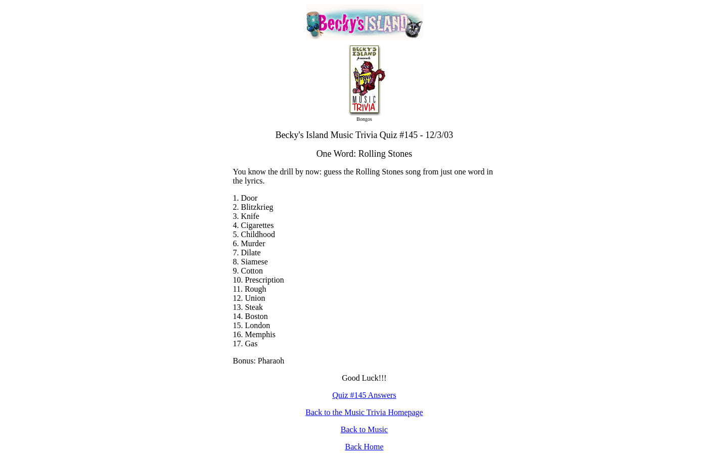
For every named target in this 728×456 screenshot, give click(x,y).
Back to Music (364, 429)
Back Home (364, 446)
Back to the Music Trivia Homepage (364, 412)
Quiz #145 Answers (364, 395)
